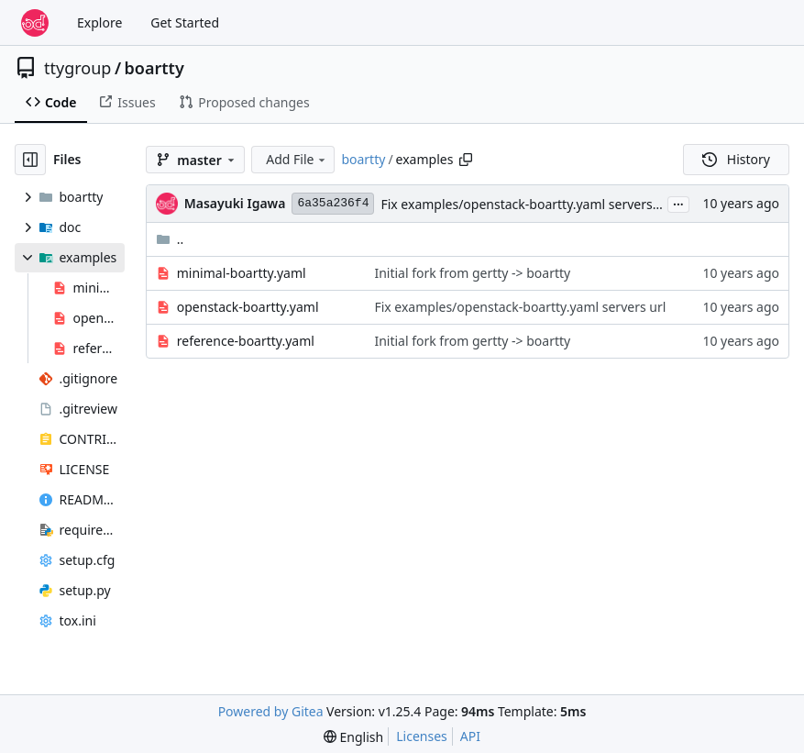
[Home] (35, 22)
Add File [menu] (297, 159)
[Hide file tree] (30, 159)
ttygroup (77, 68)
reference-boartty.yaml (245, 340)
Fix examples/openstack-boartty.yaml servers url (526, 204)
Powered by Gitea (271, 711)
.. (170, 239)
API (470, 736)
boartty (154, 68)
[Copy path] (465, 159)
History (736, 159)
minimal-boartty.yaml (241, 273)
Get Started (184, 22)
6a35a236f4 (333, 203)
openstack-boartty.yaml (248, 307)
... (678, 202)
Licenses (421, 736)
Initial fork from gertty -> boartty (472, 273)
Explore (99, 22)
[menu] (353, 737)
